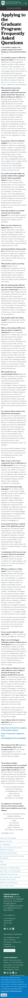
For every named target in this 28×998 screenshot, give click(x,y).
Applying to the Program (10, 871)
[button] (13, 838)
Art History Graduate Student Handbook (12, 857)
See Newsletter (8, 921)
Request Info (11, 965)
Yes (2, 54)
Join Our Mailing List (10, 918)
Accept (3, 995)
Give (5, 925)
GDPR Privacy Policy (16, 991)
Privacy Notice (5, 991)
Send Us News (8, 923)
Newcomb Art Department (14, 8)
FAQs (2, 861)
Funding (3, 865)
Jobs (13, 967)
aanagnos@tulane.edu (8, 168)
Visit (18, 965)
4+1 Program (5, 845)
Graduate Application (9, 874)
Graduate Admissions (8, 853)
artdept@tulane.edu (9, 946)
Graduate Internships (9, 883)
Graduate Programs (8, 838)
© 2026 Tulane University (17, 975)
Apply (5, 965)
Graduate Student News (10, 868)
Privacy (17, 969)
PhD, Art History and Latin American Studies (10, 849)
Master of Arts (6, 841)
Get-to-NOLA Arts (7, 886)
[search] (20, 3)
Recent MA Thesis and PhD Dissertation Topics (10, 878)
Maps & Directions (9, 950)
